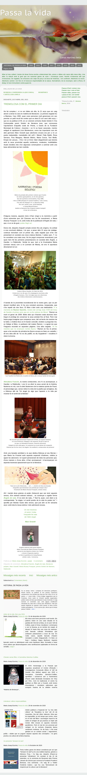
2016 (58, 65)
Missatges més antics (46, 575)
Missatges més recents (15, 575)
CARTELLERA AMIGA (12, 94)
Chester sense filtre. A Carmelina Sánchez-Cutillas (21, 657)
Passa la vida (25, 12)
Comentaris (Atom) (20, 580)
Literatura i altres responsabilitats (15, 701)
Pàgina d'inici (8, 68)
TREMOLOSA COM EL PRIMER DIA (23, 104)
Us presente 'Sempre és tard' (13, 741)
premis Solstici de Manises (45, 566)
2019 (38, 65)
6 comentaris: (39, 561)
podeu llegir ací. (26, 223)
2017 (51, 65)
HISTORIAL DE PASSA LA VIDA (15, 65)
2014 (72, 65)
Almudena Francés (27, 564)
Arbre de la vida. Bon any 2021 (14, 614)
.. (30, 609)
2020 (31, 65)
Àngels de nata (40, 564)
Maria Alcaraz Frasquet (27, 566)
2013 (79, 65)
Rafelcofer (7, 569)
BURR (21, 92)
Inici (31, 575)
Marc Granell (14, 566)
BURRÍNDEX (45, 92)
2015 (65, 65)
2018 (44, 65)
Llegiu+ (12, 646)
